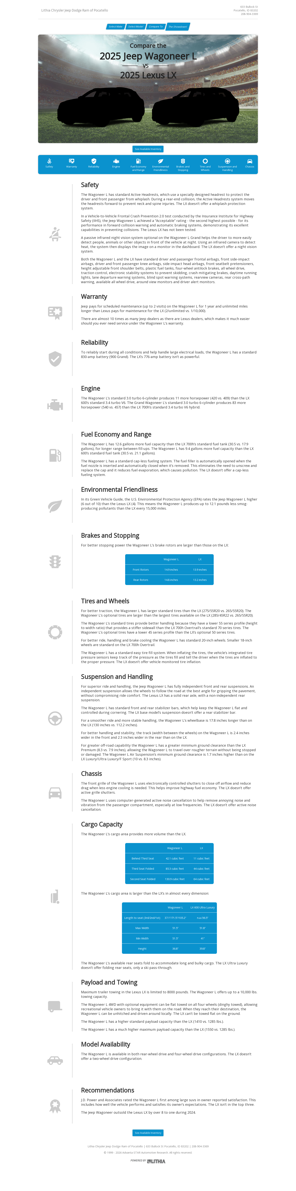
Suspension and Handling (246, 172)
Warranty (74, 170)
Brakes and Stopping (197, 172)
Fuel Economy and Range (148, 172)
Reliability (99, 170)
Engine (123, 170)
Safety (50, 170)
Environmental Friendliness (173, 172)
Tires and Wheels (221, 170)
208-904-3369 (249, 14)
